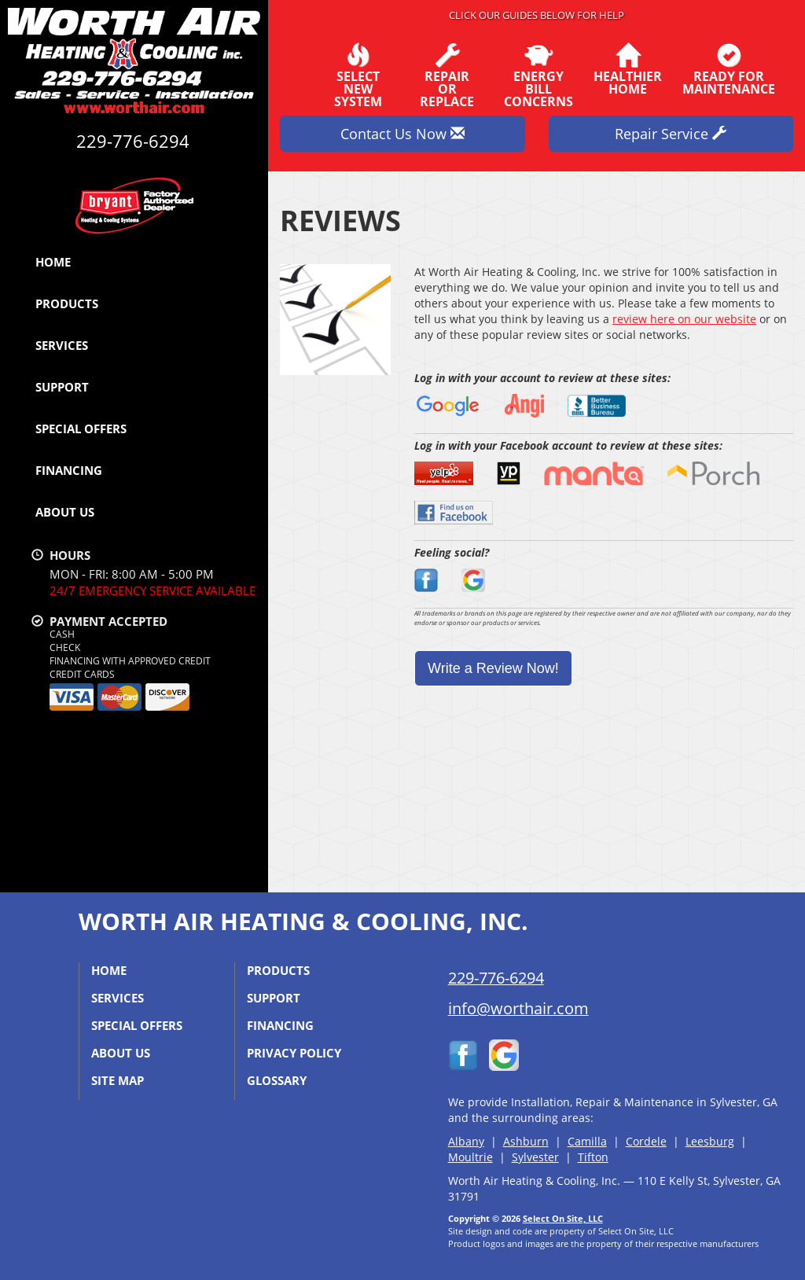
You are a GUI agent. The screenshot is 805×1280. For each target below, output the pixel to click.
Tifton (593, 1156)
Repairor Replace (447, 75)
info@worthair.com (518, 1008)
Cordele (646, 1141)
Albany (466, 1141)
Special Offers (81, 428)
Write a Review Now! (493, 668)
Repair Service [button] (670, 133)
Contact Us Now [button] (402, 133)
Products (66, 303)
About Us (64, 512)
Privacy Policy (294, 1053)
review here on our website (684, 318)
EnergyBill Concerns (538, 75)
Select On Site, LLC (563, 1218)
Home (53, 262)
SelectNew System (358, 75)
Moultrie (470, 1156)
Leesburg (710, 1141)
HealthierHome (628, 69)
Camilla (587, 1141)
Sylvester (535, 1156)
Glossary (277, 1080)
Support (62, 387)
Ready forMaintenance (728, 69)
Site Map (117, 1080)
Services (61, 345)
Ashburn (526, 1141)
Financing (68, 470)
